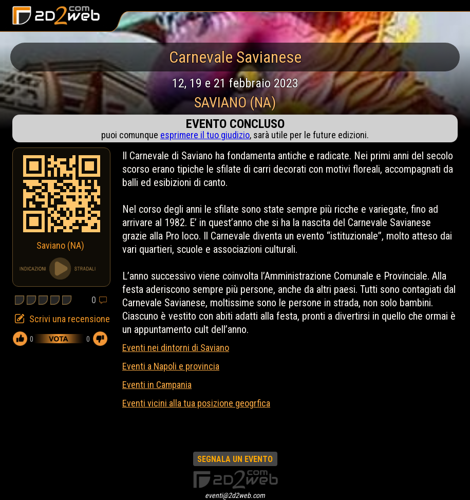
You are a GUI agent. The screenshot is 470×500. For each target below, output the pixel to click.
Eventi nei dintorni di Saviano (175, 347)
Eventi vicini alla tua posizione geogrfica (196, 403)
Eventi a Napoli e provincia (170, 366)
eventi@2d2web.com (235, 495)
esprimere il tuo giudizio (205, 134)
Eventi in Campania (157, 384)
